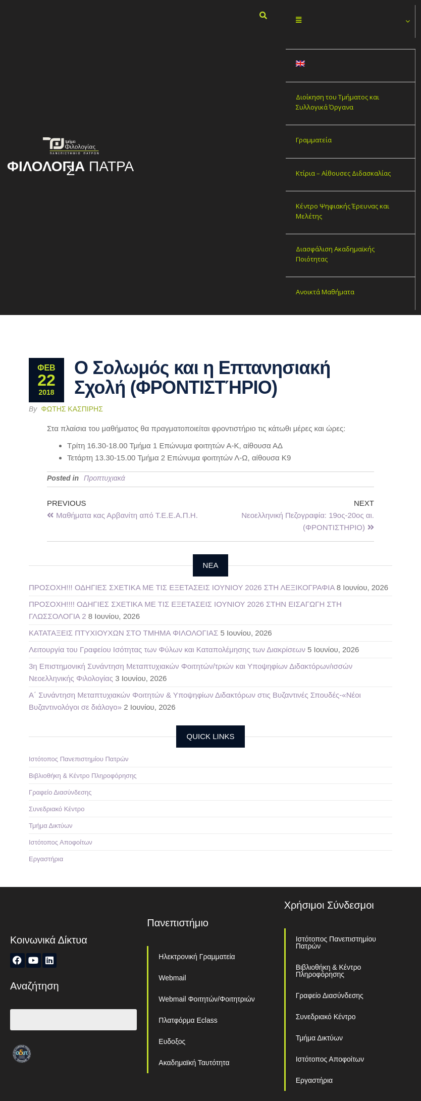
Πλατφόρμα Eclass (188, 1020)
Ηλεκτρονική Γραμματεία (197, 957)
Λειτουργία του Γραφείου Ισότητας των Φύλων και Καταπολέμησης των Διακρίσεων (167, 649)
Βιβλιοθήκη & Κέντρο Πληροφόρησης (83, 775)
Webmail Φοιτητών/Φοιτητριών (207, 999)
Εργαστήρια (46, 859)
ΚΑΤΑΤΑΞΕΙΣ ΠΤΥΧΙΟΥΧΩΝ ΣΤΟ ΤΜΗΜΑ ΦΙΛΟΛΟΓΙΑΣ (123, 632)
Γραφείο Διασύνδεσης (60, 792)
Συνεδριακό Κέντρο (56, 809)
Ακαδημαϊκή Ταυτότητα (194, 1063)
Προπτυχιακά (104, 478)
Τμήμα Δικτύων (51, 825)
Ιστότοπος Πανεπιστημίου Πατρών (79, 759)
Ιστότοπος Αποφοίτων (60, 842)
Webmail (172, 978)
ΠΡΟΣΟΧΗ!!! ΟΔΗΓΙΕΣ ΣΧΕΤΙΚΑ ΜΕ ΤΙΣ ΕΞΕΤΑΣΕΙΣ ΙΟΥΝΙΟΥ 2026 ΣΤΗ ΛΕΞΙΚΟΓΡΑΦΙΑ (182, 587)
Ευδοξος (172, 1041)
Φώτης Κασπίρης (72, 409)
